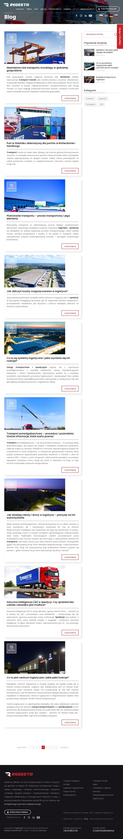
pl (101, 16)
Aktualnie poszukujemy (72, 813)
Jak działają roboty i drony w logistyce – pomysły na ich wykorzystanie (41, 516)
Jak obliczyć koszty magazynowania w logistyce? (37, 291)
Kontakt (20, 9)
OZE (101, 104)
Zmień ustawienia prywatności (101, 819)
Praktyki (85, 813)
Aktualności (67, 819)
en (106, 16)
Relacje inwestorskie (13, 830)
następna (64, 747)
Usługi (43, 9)
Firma (29, 9)
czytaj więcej (70, 98)
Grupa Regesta (87, 9)
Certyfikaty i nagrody (102, 788)
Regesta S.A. (16, 5)
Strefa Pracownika (18, 812)
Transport (90, 98)
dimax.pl (42, 830)
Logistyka (102, 98)
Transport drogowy (71, 781)
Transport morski (100, 781)
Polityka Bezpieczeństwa (103, 795)
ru (116, 16)
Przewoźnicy (55, 9)
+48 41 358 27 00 (70, 830)
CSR (36, 9)
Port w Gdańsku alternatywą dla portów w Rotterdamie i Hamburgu (41, 144)
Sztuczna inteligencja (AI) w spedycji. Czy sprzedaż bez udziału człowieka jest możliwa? (40, 603)
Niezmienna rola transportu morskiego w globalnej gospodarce (37, 69)
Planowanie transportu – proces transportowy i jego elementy (38, 217)
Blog (75, 9)
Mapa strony (98, 799)
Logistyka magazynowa (73, 788)
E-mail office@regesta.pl (103, 830)
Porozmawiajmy (109, 9)
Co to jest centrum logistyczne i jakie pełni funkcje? (38, 677)
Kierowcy (96, 791)
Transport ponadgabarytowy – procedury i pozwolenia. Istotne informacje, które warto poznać (40, 435)
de (111, 16)
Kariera (67, 9)
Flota (91, 813)
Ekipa (95, 784)
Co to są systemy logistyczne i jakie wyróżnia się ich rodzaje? (38, 359)
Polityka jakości (69, 795)
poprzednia (21, 747)
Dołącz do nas (69, 791)
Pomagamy (90, 104)
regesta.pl (8, 13)
